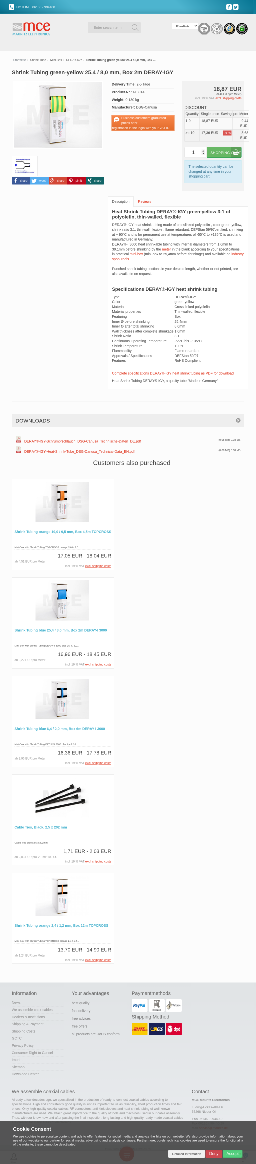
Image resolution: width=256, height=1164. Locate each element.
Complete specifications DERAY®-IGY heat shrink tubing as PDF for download (173, 372)
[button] (21, 180)
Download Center (25, 1073)
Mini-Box (56, 59)
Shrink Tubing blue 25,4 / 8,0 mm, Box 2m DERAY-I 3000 (60, 630)
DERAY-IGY (74, 59)
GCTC (17, 1037)
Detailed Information (186, 1154)
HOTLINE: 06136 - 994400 (32, 7)
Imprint (17, 1059)
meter (166, 248)
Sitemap (18, 1066)
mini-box (136, 253)
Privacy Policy (23, 1044)
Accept (232, 1154)
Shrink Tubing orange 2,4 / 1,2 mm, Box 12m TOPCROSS (61, 925)
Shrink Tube (38, 59)
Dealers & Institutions (28, 1016)
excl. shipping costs (229, 97)
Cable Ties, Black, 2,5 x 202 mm (40, 826)
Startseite (19, 59)
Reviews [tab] (144, 201)
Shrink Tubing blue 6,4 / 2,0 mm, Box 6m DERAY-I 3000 (59, 728)
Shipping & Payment (28, 1023)
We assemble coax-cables (32, 1009)
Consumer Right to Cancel (32, 1052)
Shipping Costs (23, 1030)
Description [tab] (121, 201)
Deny (213, 1154)
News (16, 1002)
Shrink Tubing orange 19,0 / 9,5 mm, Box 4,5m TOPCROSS (62, 531)
